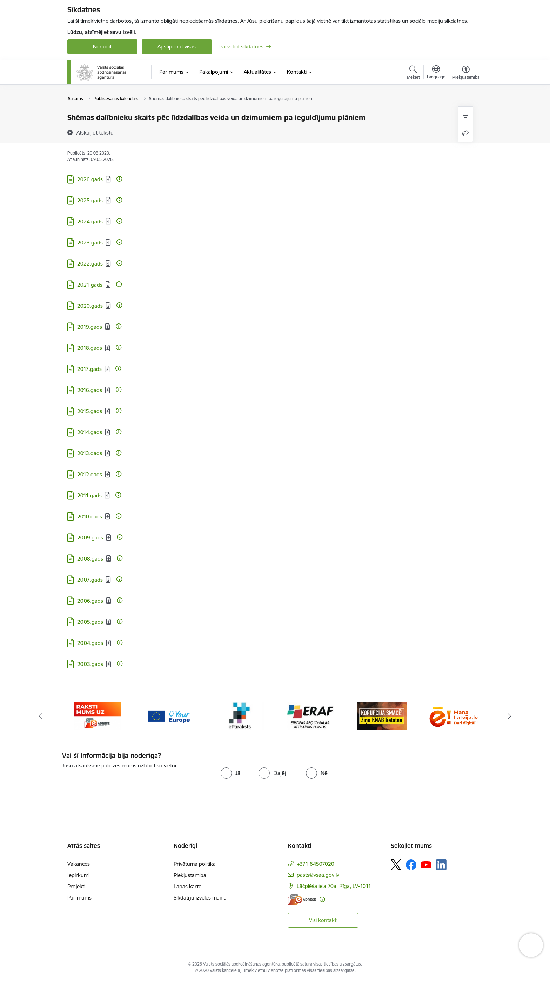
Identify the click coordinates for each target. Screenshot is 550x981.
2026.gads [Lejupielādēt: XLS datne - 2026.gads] (90, 179)
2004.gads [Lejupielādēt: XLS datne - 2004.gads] (90, 643)
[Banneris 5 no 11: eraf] (381, 715)
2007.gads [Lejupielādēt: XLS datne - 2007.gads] (90, 579)
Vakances (78, 864)
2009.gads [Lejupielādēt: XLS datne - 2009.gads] (90, 537)
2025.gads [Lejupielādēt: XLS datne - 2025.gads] (90, 200)
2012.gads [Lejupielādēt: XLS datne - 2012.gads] (89, 474)
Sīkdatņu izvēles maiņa (200, 897)
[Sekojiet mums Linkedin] (441, 864)
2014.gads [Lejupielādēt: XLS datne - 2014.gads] (89, 432)
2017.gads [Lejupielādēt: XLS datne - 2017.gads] (89, 369)
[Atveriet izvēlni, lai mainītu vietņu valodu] (436, 73)
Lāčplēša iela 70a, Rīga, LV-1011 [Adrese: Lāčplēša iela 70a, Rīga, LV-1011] (334, 886)
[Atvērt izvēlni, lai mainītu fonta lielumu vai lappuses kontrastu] (466, 73)
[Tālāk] (509, 716)
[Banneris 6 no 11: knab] (452, 715)
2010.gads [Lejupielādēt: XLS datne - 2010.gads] (89, 516)
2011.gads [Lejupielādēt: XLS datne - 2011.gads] (89, 495)
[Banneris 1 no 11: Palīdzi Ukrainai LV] (97, 715)
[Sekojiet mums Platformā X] (396, 864)
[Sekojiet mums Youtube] (426, 864)
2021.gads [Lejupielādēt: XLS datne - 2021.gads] (89, 284)
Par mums (79, 897)
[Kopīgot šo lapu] (465, 133)
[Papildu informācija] (119, 179)
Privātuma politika (195, 864)
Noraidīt (102, 46)
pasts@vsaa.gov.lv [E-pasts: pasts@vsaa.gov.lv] (318, 874)
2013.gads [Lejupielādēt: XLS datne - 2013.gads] (89, 453)
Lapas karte (187, 886)
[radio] (230, 773)
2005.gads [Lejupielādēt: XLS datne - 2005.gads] (90, 622)
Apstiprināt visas (176, 46)
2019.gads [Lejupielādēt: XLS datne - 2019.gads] (89, 326)
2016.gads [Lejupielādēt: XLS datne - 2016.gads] (89, 390)
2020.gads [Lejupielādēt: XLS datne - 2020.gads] (90, 305)
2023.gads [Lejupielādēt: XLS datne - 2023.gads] (90, 242)
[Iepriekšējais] (40, 716)
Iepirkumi (78, 875)
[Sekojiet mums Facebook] (411, 864)
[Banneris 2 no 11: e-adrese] (168, 715)
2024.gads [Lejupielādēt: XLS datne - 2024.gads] (90, 221)
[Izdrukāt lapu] (465, 115)
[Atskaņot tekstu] (95, 132)
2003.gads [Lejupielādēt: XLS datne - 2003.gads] (90, 664)
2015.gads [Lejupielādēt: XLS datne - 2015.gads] (89, 411)
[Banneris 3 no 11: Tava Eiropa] (239, 715)
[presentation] (120, 783)
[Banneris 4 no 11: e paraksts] (310, 715)
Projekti (76, 886)
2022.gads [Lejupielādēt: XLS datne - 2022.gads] (90, 263)
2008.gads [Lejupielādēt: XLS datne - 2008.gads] (90, 558)
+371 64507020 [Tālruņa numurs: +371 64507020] (315, 864)
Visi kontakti (323, 920)
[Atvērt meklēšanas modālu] (413, 73)
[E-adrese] (302, 899)
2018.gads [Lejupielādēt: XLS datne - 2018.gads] (89, 348)
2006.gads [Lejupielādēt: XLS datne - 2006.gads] (90, 600)
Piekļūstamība (190, 875)
